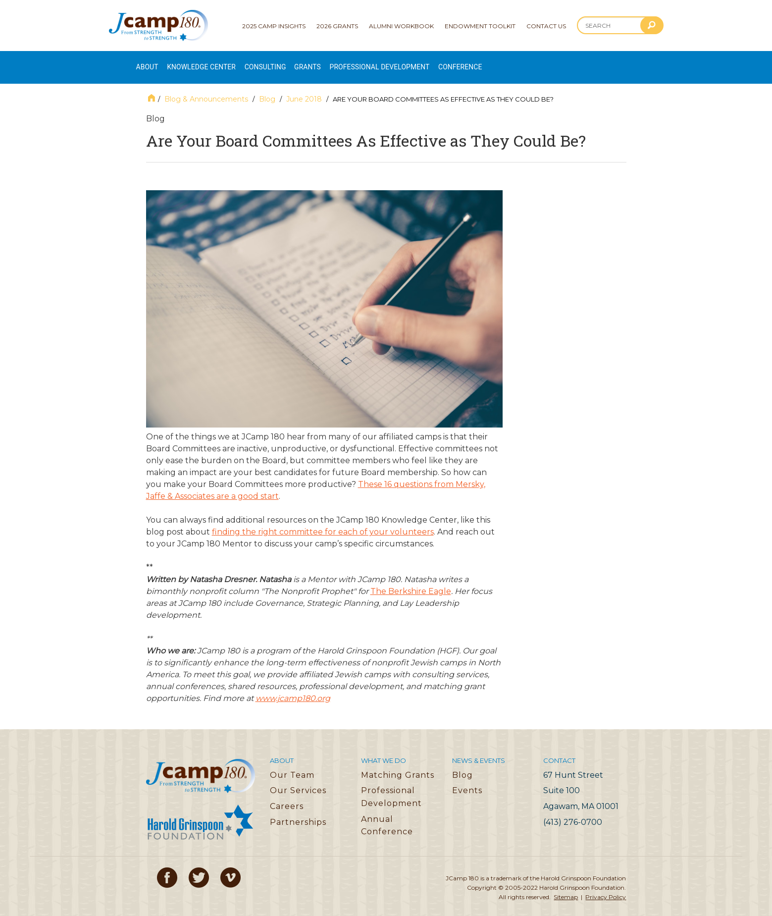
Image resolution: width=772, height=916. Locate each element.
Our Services (298, 780)
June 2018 (304, 88)
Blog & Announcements (206, 88)
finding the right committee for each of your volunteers (323, 521)
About (147, 62)
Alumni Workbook (401, 26)
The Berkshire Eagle (410, 581)
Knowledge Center (214, 62)
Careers (287, 796)
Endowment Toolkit (480, 26)
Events (467, 780)
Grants (342, 62)
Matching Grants (397, 764)
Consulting (292, 62)
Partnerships (298, 811)
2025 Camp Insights (274, 26)
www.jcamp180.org (293, 688)
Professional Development (428, 62)
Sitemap (566, 886)
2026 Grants (337, 26)
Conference (523, 62)
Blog (267, 88)
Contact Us (546, 26)
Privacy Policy (605, 886)
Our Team (292, 764)
